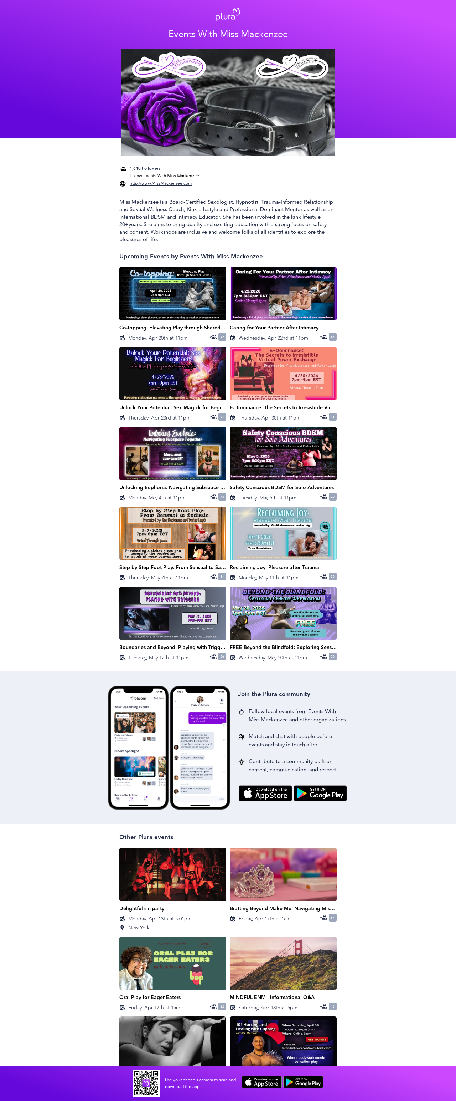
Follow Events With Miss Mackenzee (164, 175)
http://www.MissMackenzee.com (161, 183)
